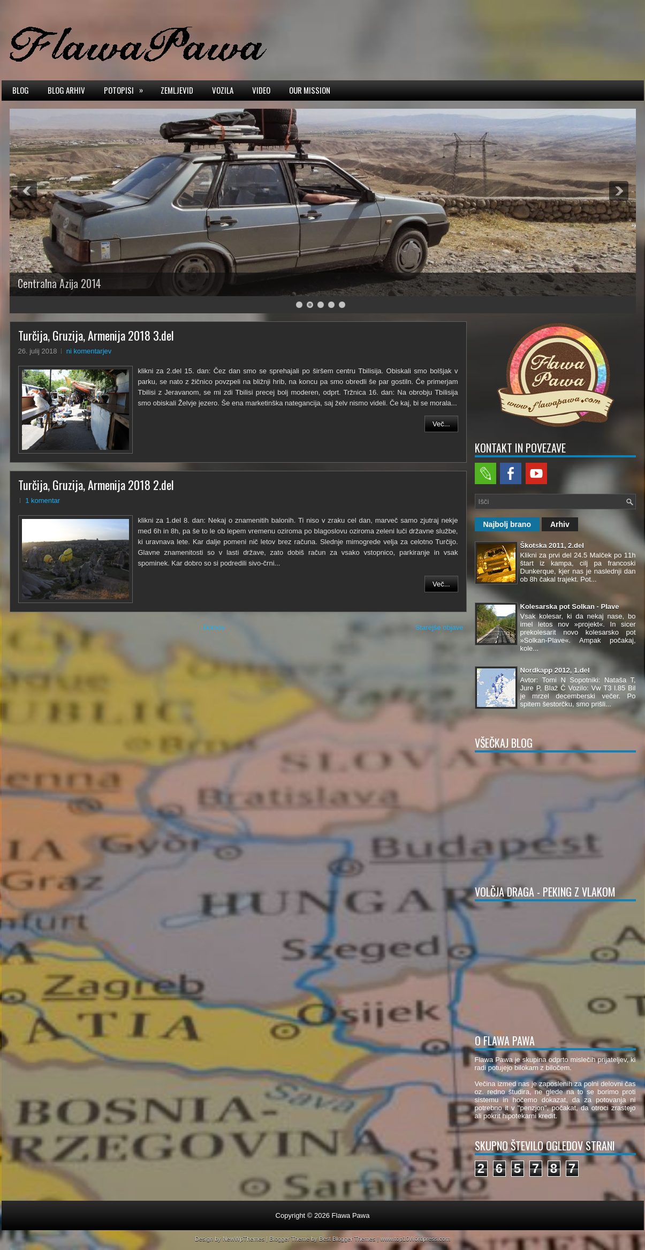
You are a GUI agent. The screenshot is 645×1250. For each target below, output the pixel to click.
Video (261, 90)
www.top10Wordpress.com (415, 1239)
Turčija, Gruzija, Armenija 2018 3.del (96, 335)
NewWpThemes (243, 1239)
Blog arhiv (66, 90)
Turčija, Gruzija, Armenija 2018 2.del (96, 484)
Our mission (309, 90)
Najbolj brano (507, 524)
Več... (441, 424)
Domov (214, 627)
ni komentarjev (89, 351)
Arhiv (560, 524)
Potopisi (127, 89)
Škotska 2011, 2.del (552, 545)
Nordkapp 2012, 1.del (555, 670)
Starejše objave (439, 627)
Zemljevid (177, 90)
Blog (20, 90)
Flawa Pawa (351, 1215)
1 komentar (42, 500)
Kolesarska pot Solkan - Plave (569, 607)
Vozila (222, 90)
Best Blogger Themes (347, 1239)
